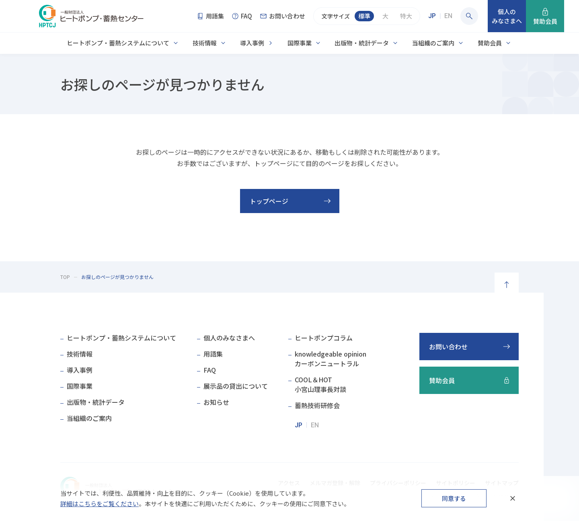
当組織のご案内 (433, 43)
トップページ (269, 201)
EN (448, 16)
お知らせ (216, 402)
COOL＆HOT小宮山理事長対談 (320, 384)
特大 (406, 16)
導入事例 (252, 43)
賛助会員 (490, 43)
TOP (65, 276)
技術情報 (205, 43)
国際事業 (299, 43)
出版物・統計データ (362, 43)
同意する (454, 498)
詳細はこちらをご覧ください (99, 503)
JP (432, 16)
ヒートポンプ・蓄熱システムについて (118, 43)
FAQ (209, 370)
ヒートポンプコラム (324, 338)
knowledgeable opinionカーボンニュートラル (330, 358)
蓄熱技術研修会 (317, 405)
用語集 (213, 354)
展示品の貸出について (235, 386)
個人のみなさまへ (229, 338)
